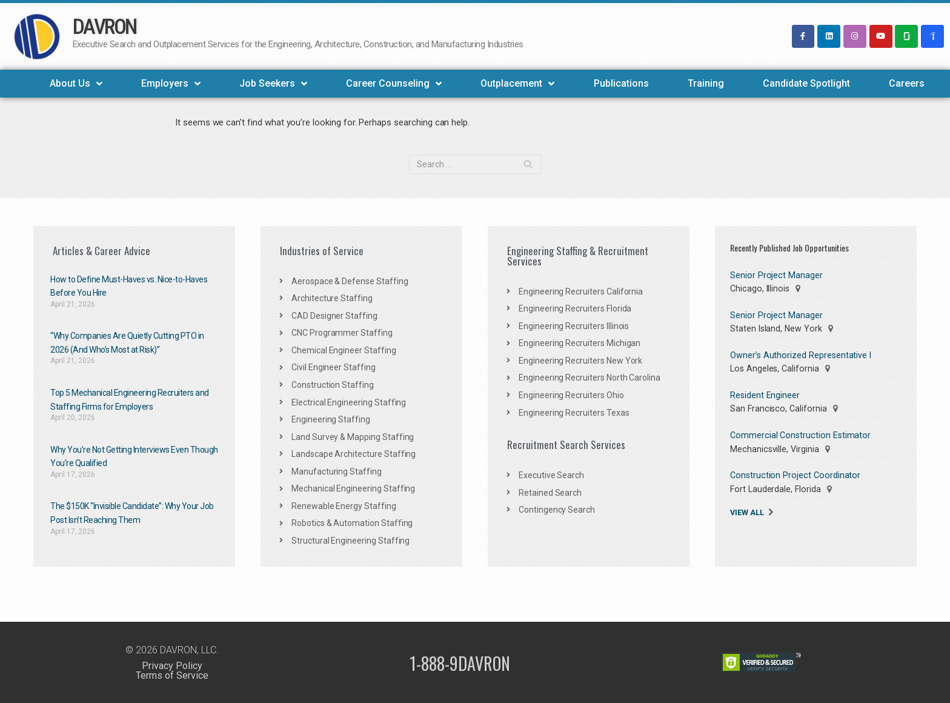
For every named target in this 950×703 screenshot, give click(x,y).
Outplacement (517, 84)
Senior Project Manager (775, 275)
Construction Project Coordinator (792, 474)
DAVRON (104, 27)
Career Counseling (394, 84)
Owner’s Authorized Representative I (800, 354)
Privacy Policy (172, 664)
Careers (907, 83)
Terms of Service (172, 674)
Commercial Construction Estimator (798, 434)
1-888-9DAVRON (460, 661)
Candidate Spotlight (806, 83)
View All (747, 510)
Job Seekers (273, 84)
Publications (621, 83)
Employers (171, 84)
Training (706, 83)
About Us (76, 84)
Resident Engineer (765, 394)
